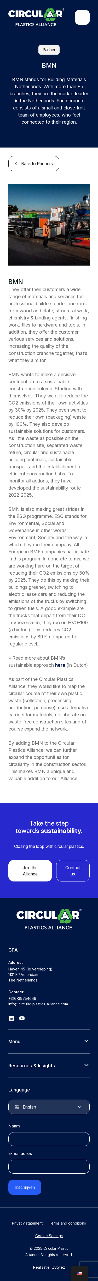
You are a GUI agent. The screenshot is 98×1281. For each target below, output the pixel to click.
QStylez (58, 1267)
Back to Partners (37, 163)
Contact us (72, 870)
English (29, 1107)
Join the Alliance (30, 870)
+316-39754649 (22, 998)
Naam (14, 1126)
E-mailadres (20, 1153)
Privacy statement (27, 1223)
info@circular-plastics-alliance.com (38, 1004)
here (60, 665)
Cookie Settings (49, 1235)
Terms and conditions (67, 1223)
